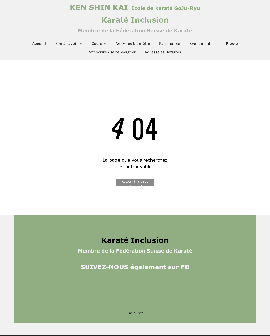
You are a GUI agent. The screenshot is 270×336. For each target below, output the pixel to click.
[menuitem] (39, 43)
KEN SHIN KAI (99, 7)
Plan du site (135, 313)
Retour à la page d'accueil (135, 182)
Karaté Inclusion (135, 19)
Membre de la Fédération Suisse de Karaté (135, 30)
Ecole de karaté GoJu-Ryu (165, 8)
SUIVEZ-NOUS (104, 266)
